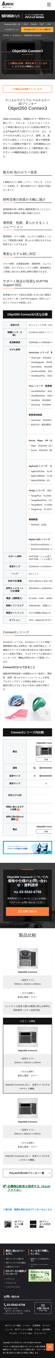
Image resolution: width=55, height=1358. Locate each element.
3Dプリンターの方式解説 (16, 1263)
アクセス (13, 1333)
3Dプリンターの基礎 (24, 1329)
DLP (42, 24)
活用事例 (36, 1325)
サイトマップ (40, 1333)
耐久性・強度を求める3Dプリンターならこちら (28, 1209)
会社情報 (46, 1329)
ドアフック (10, 1279)
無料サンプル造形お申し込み (40, 1259)
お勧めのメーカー (13, 1267)
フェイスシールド (13, 1287)
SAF (49, 24)
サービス (46, 1325)
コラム (37, 1329)
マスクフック (11, 1283)
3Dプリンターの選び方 (15, 1259)
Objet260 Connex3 (27, 972)
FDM (25, 24)
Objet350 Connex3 (27, 1050)
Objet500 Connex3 (27, 1122)
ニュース (9, 1329)
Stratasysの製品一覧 (12, 24)
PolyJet (34, 24)
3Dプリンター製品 (13, 1325)
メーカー (27, 1325)
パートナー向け (25, 1333)
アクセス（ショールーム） (39, 1265)
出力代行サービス (12, 30)
